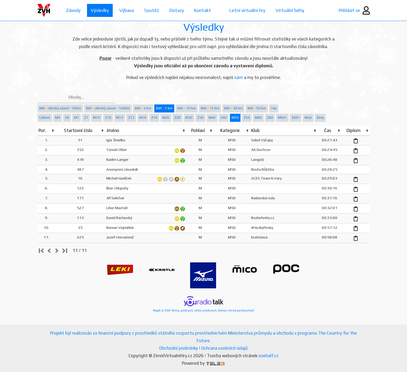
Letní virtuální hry (250, 10)
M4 (57, 117)
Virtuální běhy (293, 10)
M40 (212, 117)
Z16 (154, 117)
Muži (308, 117)
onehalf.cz (268, 355)
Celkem (44, 117)
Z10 (108, 117)
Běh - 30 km (233, 108)
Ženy (320, 117)
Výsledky (100, 10)
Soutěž (152, 10)
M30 (188, 117)
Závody (73, 10)
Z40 (224, 117)
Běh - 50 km (257, 108)
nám (238, 77)
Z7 (86, 117)
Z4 (67, 117)
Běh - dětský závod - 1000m (108, 108)
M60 (258, 117)
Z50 (247, 117)
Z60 (270, 117)
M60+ (282, 117)
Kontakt (205, 10)
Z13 (131, 117)
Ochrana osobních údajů (224, 348)
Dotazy (178, 10)
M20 (165, 117)
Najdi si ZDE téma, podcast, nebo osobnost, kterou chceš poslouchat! (203, 304)
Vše (274, 108)
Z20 (177, 117)
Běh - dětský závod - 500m (60, 108)
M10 (96, 117)
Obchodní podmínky (178, 348)
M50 (235, 117)
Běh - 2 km (143, 108)
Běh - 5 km (164, 108)
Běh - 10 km (186, 108)
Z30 (200, 117)
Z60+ (296, 117)
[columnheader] (46, 131)
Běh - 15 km (210, 108)
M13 (119, 117)
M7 (76, 117)
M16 (142, 117)
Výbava (127, 10)
